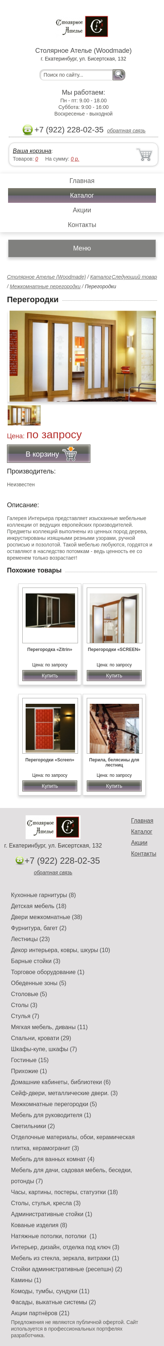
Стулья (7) (25, 1016)
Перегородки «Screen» (49, 759)
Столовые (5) (29, 994)
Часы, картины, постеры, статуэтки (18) (64, 1192)
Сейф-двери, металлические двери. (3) (64, 1093)
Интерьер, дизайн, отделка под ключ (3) (65, 1247)
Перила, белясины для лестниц (114, 762)
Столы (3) (24, 1005)
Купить (50, 676)
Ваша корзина (32, 151)
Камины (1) (26, 1280)
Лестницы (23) (30, 939)
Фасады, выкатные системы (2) (53, 1302)
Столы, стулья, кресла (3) (46, 1203)
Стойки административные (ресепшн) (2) (66, 1269)
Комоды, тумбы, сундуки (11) (50, 1291)
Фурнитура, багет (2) (39, 928)
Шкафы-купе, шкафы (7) (44, 1049)
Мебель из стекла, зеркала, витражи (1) (65, 1258)
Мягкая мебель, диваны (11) (49, 1027)
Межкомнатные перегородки (45, 286)
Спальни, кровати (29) (41, 1038)
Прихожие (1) (29, 1071)
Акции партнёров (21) (40, 1313)
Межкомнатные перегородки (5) (54, 1104)
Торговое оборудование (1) (48, 972)
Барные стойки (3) (35, 961)
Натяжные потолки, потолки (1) (54, 1236)
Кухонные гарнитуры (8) (43, 895)
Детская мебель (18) (38, 906)
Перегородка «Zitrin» (49, 649)
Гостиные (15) (30, 1060)
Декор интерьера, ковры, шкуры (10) (60, 950)
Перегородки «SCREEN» (114, 649)
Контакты (82, 224)
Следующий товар (134, 277)
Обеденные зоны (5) (38, 983)
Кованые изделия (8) (39, 1225)
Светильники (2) (33, 1126)
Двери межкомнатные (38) (46, 917)
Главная (82, 180)
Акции (82, 210)
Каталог (82, 195)
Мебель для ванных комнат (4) (52, 1159)
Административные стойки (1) (51, 1214)
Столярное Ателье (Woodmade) (46, 277)
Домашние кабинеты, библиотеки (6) (61, 1082)
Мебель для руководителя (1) (51, 1115)
